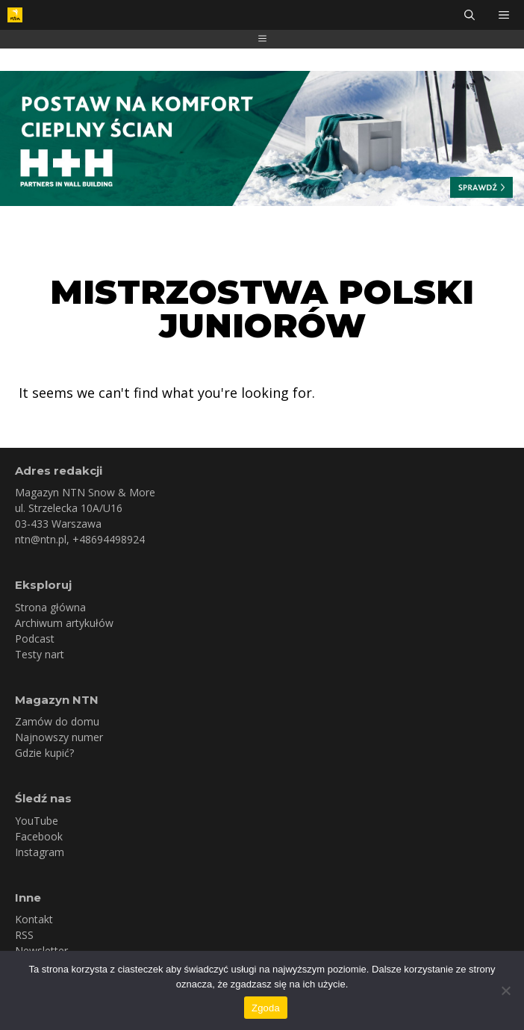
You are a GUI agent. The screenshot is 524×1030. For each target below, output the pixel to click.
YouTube (36, 821)
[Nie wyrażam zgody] (505, 990)
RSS (24, 935)
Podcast (34, 638)
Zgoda (266, 1008)
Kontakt (34, 919)
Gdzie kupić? (44, 753)
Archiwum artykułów (64, 623)
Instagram (39, 852)
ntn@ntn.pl (40, 539)
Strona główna (50, 607)
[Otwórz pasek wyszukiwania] (469, 15)
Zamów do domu (57, 721)
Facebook (39, 836)
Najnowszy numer (59, 737)
